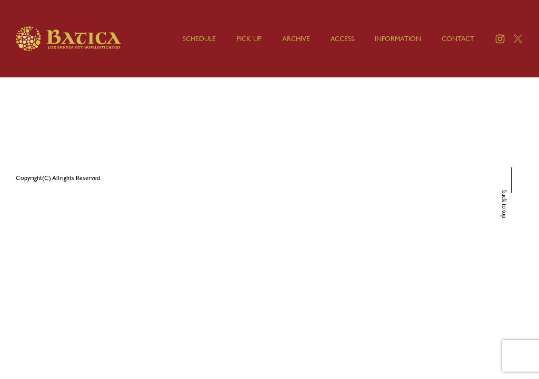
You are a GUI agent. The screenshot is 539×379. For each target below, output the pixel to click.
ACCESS (342, 39)
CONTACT (458, 39)
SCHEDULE (199, 39)
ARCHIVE (296, 39)
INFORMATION (398, 39)
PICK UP (249, 39)
